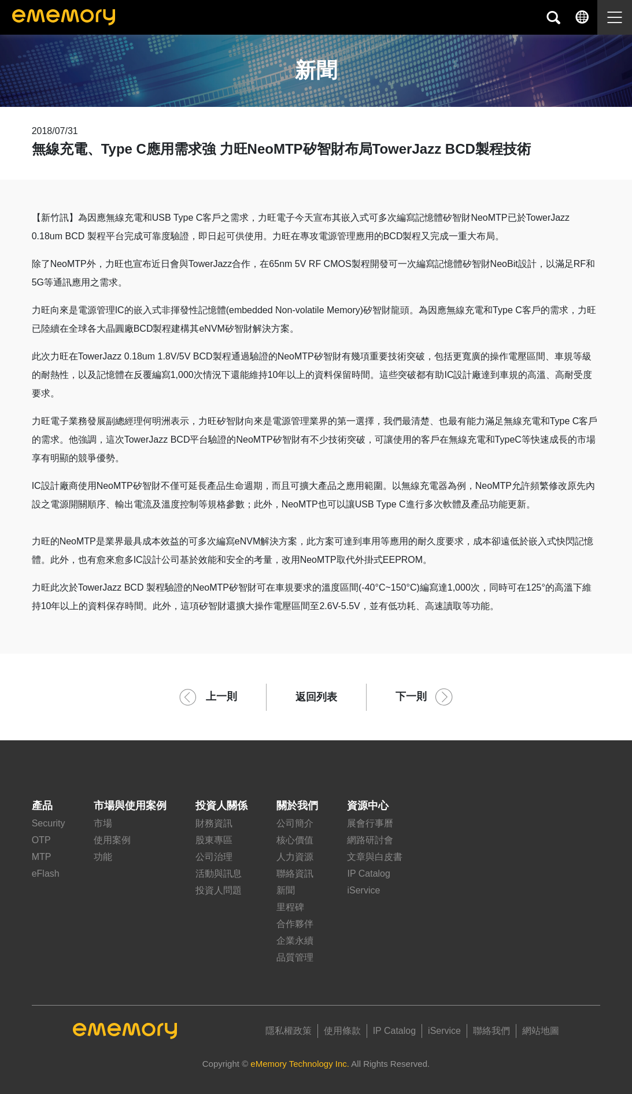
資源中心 (368, 805)
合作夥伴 (294, 924)
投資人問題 (218, 890)
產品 (42, 805)
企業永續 (294, 940)
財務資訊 (213, 823)
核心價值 (294, 840)
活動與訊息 (218, 873)
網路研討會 (370, 840)
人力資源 (294, 857)
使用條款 (342, 1031)
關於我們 (297, 805)
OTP (41, 840)
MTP (41, 857)
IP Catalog (368, 873)
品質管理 (294, 957)
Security (48, 823)
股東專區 (213, 840)
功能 (103, 857)
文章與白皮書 (374, 857)
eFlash (46, 873)
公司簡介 (294, 823)
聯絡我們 (491, 1031)
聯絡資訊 (294, 873)
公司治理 (213, 857)
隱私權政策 (288, 1031)
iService (363, 890)
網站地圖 (540, 1031)
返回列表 (316, 697)
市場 (103, 823)
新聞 (285, 890)
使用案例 (112, 840)
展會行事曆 (370, 823)
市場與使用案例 (130, 805)
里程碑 (290, 907)
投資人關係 (221, 805)
